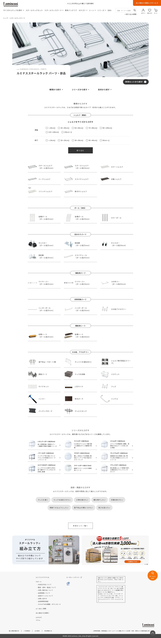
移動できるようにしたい (59, 507)
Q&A (109, 10)
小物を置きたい (82, 500)
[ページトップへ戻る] (152, 633)
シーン (92, 10)
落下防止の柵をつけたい (83, 507)
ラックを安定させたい (62, 500)
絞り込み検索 (131, 14)
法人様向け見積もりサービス (147, 3)
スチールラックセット (34, 10)
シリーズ (101, 10)
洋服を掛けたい (117, 500)
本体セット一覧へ (80, 526)
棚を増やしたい (100, 500)
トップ (5, 18)
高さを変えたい (104, 507)
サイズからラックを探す (13, 10)
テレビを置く (43, 500)
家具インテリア (71, 10)
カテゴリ (83, 10)
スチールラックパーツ (53, 10)
